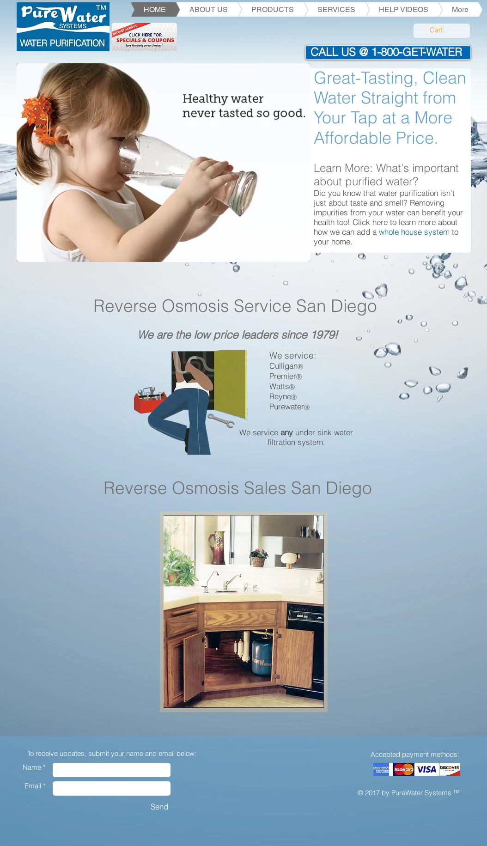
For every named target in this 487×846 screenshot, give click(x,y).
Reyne (280, 396)
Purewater (286, 406)
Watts (279, 386)
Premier (282, 376)
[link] (442, 30)
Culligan (283, 366)
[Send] (159, 806)
